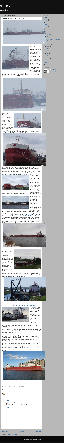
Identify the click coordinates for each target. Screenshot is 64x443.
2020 (46, 24)
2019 (46, 26)
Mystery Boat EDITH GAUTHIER (52, 37)
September (48, 44)
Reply (7, 397)
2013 (46, 62)
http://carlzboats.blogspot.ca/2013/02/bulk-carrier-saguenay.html (17, 219)
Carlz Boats (6, 6)
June (47, 49)
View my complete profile (55, 71)
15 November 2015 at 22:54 (21, 402)
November (48, 36)
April (47, 53)
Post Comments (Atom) (12, 434)
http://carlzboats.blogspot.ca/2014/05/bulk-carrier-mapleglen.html (23, 305)
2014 (46, 60)
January (48, 58)
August (48, 46)
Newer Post (5, 431)
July (47, 48)
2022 (46, 20)
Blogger (39, 439)
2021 (46, 22)
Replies (8, 400)
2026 (46, 17)
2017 (46, 29)
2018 (46, 27)
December (48, 34)
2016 (46, 31)
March (47, 55)
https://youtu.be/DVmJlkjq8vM (19, 330)
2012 (46, 64)
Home (22, 431)
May (47, 51)
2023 (46, 19)
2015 (46, 33)
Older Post (38, 431)
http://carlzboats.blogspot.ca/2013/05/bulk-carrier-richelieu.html (26, 215)
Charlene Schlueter (10, 393)
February (48, 56)
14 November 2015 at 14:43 (19, 393)
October (48, 42)
